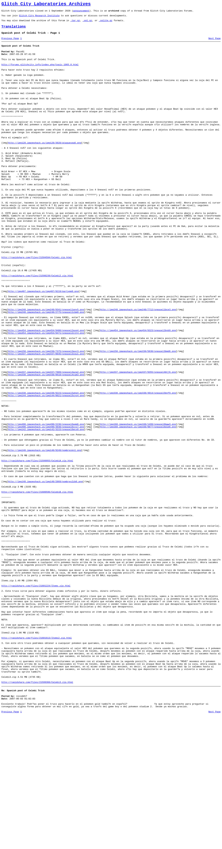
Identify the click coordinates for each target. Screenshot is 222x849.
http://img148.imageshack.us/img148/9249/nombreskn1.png (44, 534)
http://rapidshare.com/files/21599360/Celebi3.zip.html (37, 813)
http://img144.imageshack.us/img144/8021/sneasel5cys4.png (46, 469)
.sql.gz (87, 22)
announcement (81, 12)
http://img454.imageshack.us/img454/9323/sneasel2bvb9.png (138, 390)
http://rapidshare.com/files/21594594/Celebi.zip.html (36, 303)
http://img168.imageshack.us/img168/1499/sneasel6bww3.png (138, 503)
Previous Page (10, 42)
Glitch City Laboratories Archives (46, 4)
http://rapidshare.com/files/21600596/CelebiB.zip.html (37, 584)
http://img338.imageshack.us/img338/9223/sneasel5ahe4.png (46, 465)
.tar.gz (75, 22)
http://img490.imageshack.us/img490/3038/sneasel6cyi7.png (46, 506)
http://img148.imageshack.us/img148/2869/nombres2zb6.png (45, 572)
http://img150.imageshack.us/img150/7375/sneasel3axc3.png (46, 415)
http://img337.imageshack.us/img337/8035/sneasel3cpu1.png (46, 419)
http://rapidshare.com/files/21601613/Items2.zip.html (36, 759)
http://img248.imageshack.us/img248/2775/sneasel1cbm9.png (46, 369)
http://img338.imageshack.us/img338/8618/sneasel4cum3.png (46, 444)
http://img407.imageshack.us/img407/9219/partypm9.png (43, 344)
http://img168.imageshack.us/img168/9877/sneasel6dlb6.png (138, 506)
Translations (13, 29)
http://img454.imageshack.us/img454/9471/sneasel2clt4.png (46, 394)
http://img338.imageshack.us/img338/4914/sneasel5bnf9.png (138, 465)
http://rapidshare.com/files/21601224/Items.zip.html (35, 697)
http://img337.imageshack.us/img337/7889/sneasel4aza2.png (46, 440)
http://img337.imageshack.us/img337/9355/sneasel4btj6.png (138, 440)
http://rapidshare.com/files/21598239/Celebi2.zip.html (37, 325)
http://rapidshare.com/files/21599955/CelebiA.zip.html (37, 547)
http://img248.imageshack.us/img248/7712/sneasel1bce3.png (138, 365)
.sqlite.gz (105, 22)
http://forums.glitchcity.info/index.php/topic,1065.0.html (40, 71)
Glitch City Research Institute (39, 17)
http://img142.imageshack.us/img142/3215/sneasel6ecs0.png (46, 509)
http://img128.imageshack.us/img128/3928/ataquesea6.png (44, 165)
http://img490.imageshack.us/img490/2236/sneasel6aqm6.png (46, 503)
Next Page (214, 42)
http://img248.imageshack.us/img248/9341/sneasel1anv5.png (46, 365)
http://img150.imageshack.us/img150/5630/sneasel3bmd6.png (138, 415)
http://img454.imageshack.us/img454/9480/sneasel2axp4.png (46, 390)
